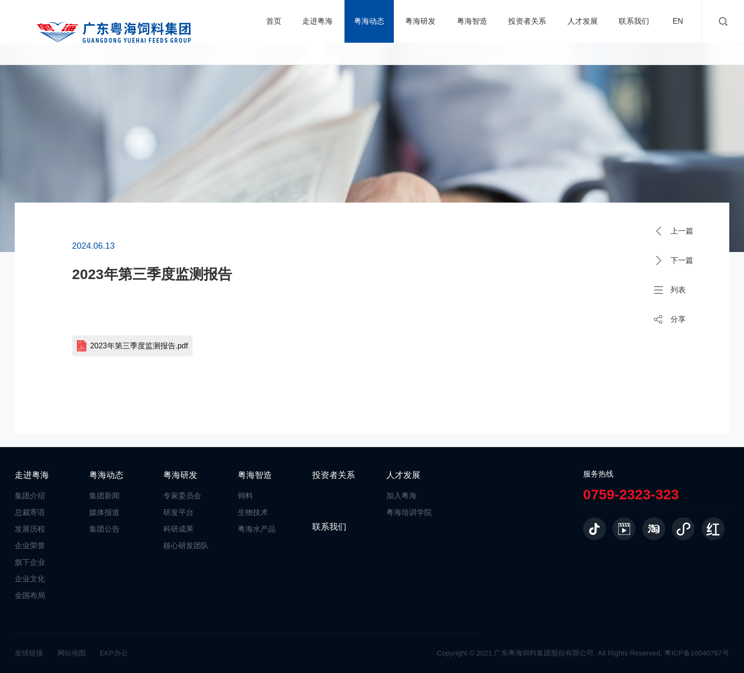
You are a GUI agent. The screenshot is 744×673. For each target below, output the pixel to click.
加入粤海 (401, 496)
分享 (678, 319)
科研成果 (178, 529)
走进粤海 (317, 21)
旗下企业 (30, 562)
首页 (273, 21)
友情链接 (29, 653)
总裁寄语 (30, 512)
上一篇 (681, 231)
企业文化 (30, 579)
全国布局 (30, 595)
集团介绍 (30, 496)
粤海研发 (420, 21)
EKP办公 (114, 653)
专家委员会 (182, 496)
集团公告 (104, 529)
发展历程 (30, 529)
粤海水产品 (257, 529)
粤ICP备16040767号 (696, 653)
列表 (678, 290)
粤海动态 (369, 21)
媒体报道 (104, 512)
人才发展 (582, 21)
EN (677, 21)
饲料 (245, 496)
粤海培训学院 (409, 512)
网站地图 (71, 653)
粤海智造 (472, 21)
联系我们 (634, 21)
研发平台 (178, 512)
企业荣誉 (30, 546)
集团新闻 (104, 496)
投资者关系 (527, 21)
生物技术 (253, 512)
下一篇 (681, 260)
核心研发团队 (186, 546)
